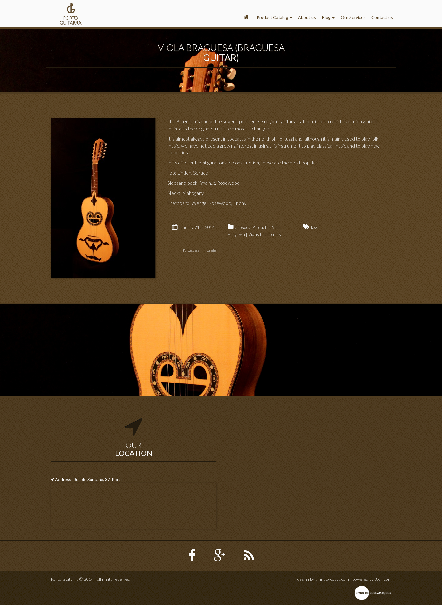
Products (261, 227)
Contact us (382, 17)
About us (307, 17)
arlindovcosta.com (332, 579)
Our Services (353, 17)
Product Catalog (274, 17)
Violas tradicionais (264, 234)
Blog (328, 17)
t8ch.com (382, 579)
